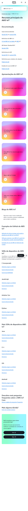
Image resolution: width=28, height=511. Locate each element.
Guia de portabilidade (7, 273)
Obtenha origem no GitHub (9, 268)
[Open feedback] (26, 255)
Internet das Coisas (6, 13)
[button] (8, 8)
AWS (17, 41)
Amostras (4, 289)
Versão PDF (5, 34)
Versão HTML (5, 48)
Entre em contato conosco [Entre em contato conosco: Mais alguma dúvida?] (8, 410)
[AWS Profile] (25, 2)
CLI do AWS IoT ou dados (8, 41)
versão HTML (13, 34)
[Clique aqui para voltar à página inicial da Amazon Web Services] (14, 2)
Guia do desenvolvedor (8, 270)
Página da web (5, 62)
